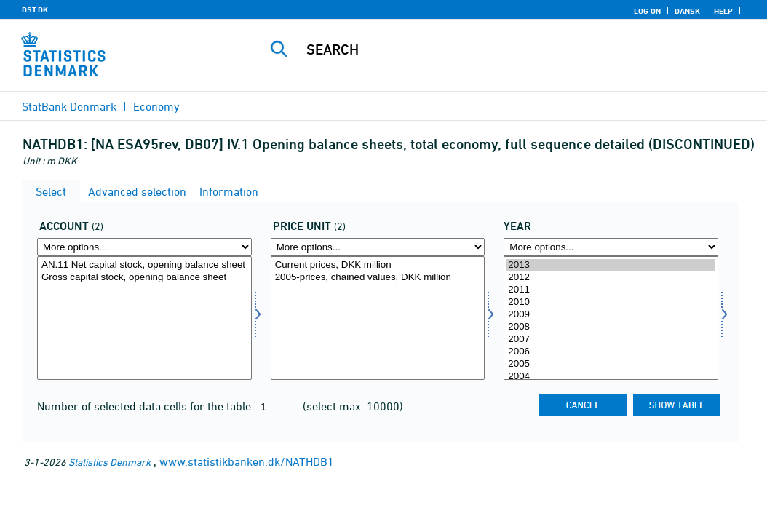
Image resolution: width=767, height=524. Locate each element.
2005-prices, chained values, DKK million (378, 277)
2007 (610, 339)
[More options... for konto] (144, 247)
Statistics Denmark (109, 462)
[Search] (508, 49)
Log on (647, 11)
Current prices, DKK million (378, 265)
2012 (610, 277)
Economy (156, 106)
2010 (610, 302)
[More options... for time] (611, 247)
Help (723, 11)
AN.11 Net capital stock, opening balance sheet (144, 265)
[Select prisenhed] (378, 318)
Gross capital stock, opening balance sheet (144, 277)
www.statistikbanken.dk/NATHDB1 (246, 461)
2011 (610, 290)
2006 (610, 352)
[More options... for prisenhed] (378, 247)
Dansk (687, 11)
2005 (610, 364)
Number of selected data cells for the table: (147, 406)
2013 (610, 265)
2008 (610, 327)
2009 (610, 315)
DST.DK (35, 9)
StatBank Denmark (69, 106)
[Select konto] (144, 318)
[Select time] (611, 318)
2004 (610, 376)
